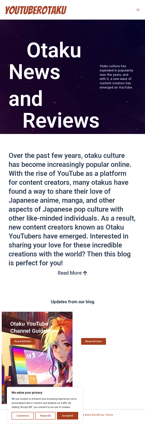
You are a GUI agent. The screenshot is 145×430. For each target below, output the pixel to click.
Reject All (45, 415)
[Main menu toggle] (138, 9)
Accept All (67, 415)
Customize (23, 415)
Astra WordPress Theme (99, 414)
